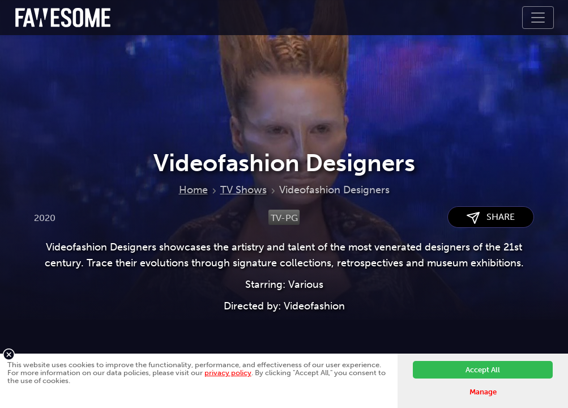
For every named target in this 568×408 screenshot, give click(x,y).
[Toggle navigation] (538, 17)
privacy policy (227, 372)
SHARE (491, 217)
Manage (483, 392)
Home (193, 190)
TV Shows (243, 190)
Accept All (482, 370)
